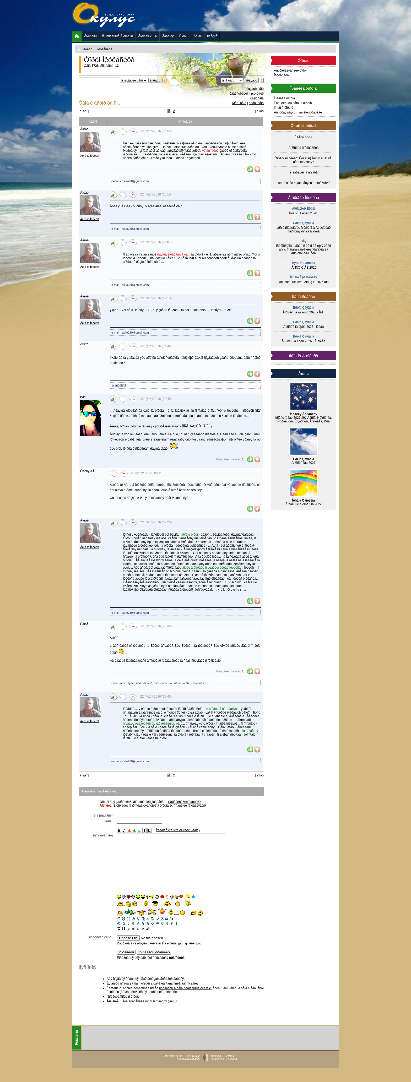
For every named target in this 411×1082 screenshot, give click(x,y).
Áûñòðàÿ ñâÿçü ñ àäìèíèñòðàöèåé (298, 112)
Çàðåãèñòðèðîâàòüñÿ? (184, 802)
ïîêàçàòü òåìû (254, 89)
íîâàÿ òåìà (257, 98)
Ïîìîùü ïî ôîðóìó (283, 108)
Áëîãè (198, 36)
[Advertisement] (243, 16)
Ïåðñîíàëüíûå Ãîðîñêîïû (117, 36)
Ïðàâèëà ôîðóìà (284, 98)
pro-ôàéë (257, 93)
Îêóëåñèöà (281, 75)
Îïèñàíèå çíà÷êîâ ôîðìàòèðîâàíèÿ (178, 830)
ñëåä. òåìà (256, 103)
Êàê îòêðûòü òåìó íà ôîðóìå (293, 103)
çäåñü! (172, 1013)
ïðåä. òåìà (239, 103)
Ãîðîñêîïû (90, 36)
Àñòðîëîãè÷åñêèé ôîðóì (290, 70)
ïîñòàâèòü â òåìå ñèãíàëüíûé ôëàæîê (185, 1000)
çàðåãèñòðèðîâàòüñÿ (169, 990)
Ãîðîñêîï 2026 (147, 36)
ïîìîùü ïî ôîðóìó (129, 1008)
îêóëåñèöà (105, 49)
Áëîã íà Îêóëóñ (89, 155)
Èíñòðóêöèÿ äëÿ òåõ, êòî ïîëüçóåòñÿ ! (151, 969)
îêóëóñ (87, 49)
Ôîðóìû (183, 36)
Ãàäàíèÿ (168, 36)
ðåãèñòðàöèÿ (238, 93)
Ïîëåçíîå (212, 36)
